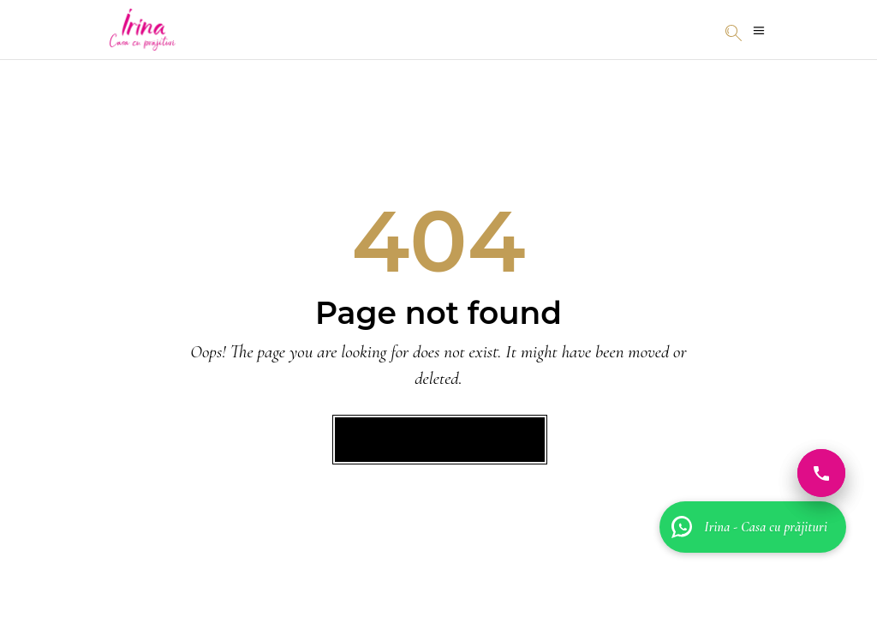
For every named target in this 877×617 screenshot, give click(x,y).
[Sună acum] (821, 473)
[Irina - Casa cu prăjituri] (752, 527)
